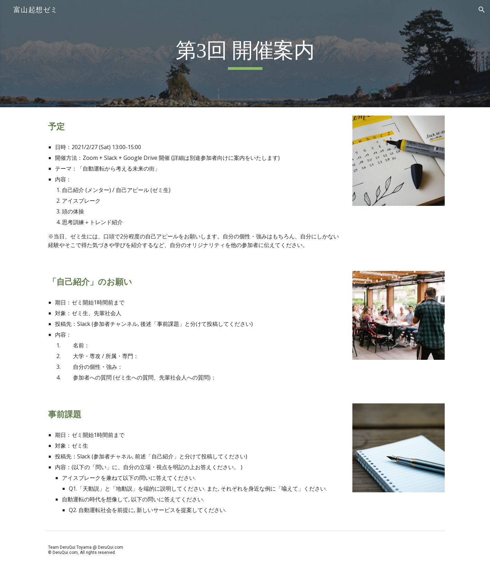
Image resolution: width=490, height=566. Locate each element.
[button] (481, 9)
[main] (244, 54)
